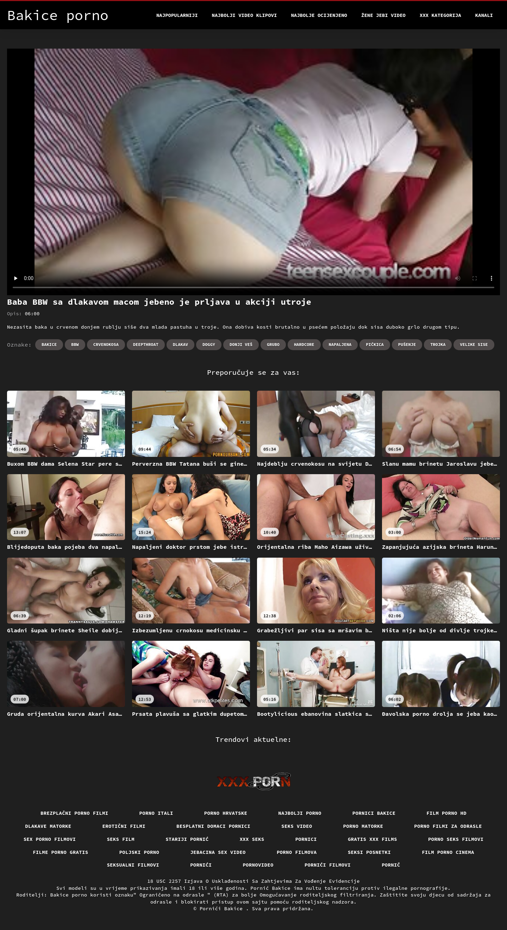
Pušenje (407, 344)
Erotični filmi (124, 826)
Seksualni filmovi (133, 865)
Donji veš (241, 344)
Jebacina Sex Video (218, 852)
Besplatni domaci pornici (213, 826)
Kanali (484, 15)
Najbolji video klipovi (244, 15)
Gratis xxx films (372, 839)
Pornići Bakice (223, 908)
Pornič (391, 865)
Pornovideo (258, 865)
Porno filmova (297, 852)
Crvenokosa (106, 344)
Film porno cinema (448, 852)
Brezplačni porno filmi (74, 813)
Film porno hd (446, 813)
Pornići (201, 865)
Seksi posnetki (369, 852)
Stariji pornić (187, 839)
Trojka (437, 344)
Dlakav (180, 344)
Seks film (120, 839)
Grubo (273, 344)
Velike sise (474, 344)
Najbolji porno (299, 813)
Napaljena (340, 344)
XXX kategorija (440, 15)
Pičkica (374, 344)
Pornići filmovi (328, 865)
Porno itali (156, 813)
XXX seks (252, 839)
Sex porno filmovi (50, 839)
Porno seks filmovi (456, 839)
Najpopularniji (177, 15)
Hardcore (304, 344)
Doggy (208, 344)
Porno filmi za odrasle (448, 826)
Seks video (296, 826)
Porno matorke (363, 826)
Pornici (306, 839)
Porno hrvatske (226, 813)
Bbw (75, 344)
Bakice (49, 344)
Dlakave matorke (48, 826)
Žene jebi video (383, 15)
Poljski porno (139, 852)
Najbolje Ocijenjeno (319, 15)
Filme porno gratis (60, 852)
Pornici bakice (374, 813)
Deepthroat (145, 344)
